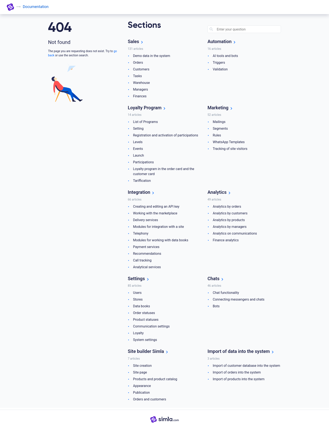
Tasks (137, 76)
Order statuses (144, 314)
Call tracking (142, 261)
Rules (217, 136)
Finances (139, 96)
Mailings (219, 122)
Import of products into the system (238, 381)
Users (137, 294)
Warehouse (141, 83)
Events (138, 149)
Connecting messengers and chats (238, 301)
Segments (220, 129)
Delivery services (145, 221)
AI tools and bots (225, 56)
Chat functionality (226, 294)
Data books (141, 307)
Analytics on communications (235, 234)
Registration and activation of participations (165, 136)
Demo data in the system (151, 56)
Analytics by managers (230, 228)
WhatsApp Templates (229, 143)
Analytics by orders (227, 207)
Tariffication (142, 181)
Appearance (142, 387)
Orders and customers (149, 401)
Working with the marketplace (155, 214)
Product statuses (145, 321)
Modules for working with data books (160, 241)
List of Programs (145, 122)
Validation (220, 69)
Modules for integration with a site (158, 228)
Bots (216, 307)
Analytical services (147, 268)
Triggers (219, 63)
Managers (140, 90)
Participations (143, 163)
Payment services (146, 248)
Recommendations (147, 254)
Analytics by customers (230, 214)
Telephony (140, 234)
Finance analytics (226, 241)
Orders (138, 63)
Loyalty (138, 334)
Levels (137, 143)
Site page (140, 374)
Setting (138, 129)
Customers (141, 69)
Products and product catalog (155, 381)
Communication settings (151, 328)
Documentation (36, 6)
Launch (138, 156)
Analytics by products (229, 221)
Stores (138, 301)
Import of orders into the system (237, 374)
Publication (141, 394)
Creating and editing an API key (156, 207)
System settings (145, 341)
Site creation (142, 367)
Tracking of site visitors (230, 149)
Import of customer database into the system (246, 367)
